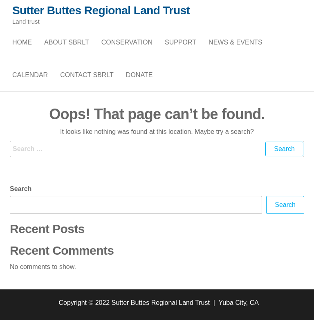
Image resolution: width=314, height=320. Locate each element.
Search (20, 188)
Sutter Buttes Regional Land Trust (101, 10)
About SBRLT (66, 42)
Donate (139, 74)
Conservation (127, 42)
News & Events (235, 42)
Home (22, 42)
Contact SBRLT (87, 74)
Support (180, 42)
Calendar (30, 74)
